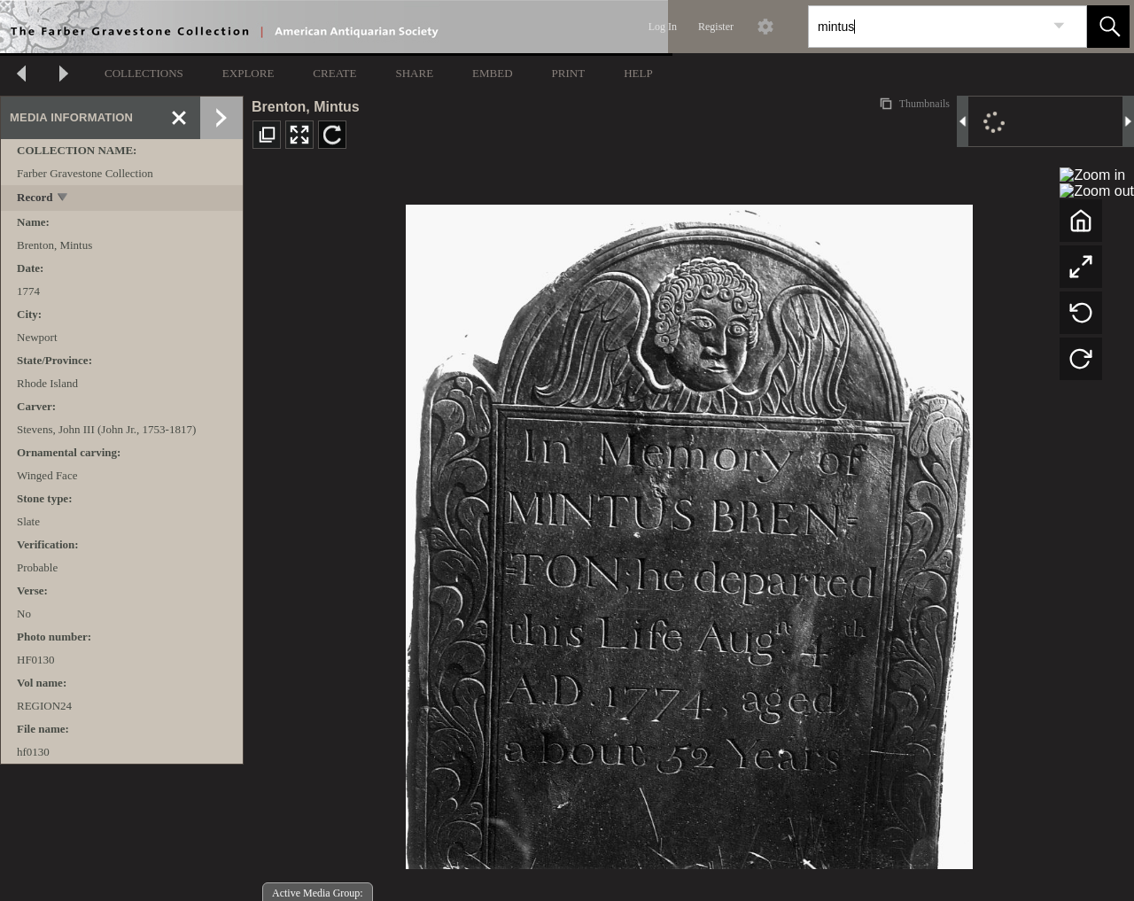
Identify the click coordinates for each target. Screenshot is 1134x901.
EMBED (492, 73)
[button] (1108, 26)
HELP (638, 73)
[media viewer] (689, 532)
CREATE (334, 73)
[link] (1059, 26)
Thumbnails (923, 103)
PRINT (569, 73)
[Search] (927, 26)
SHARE (414, 73)
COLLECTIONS (144, 73)
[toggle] (63, 199)
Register (716, 26)
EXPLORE (248, 73)
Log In (663, 26)
